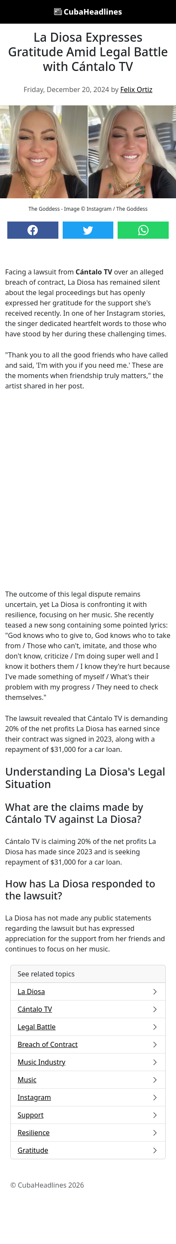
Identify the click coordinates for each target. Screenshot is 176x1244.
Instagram (88, 1097)
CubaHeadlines (88, 11)
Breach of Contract (88, 1044)
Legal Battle (88, 1027)
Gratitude (88, 1150)
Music (88, 1080)
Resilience (88, 1132)
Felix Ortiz (136, 89)
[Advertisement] (88, 490)
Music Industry (88, 1062)
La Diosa (88, 991)
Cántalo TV (88, 1009)
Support (88, 1115)
